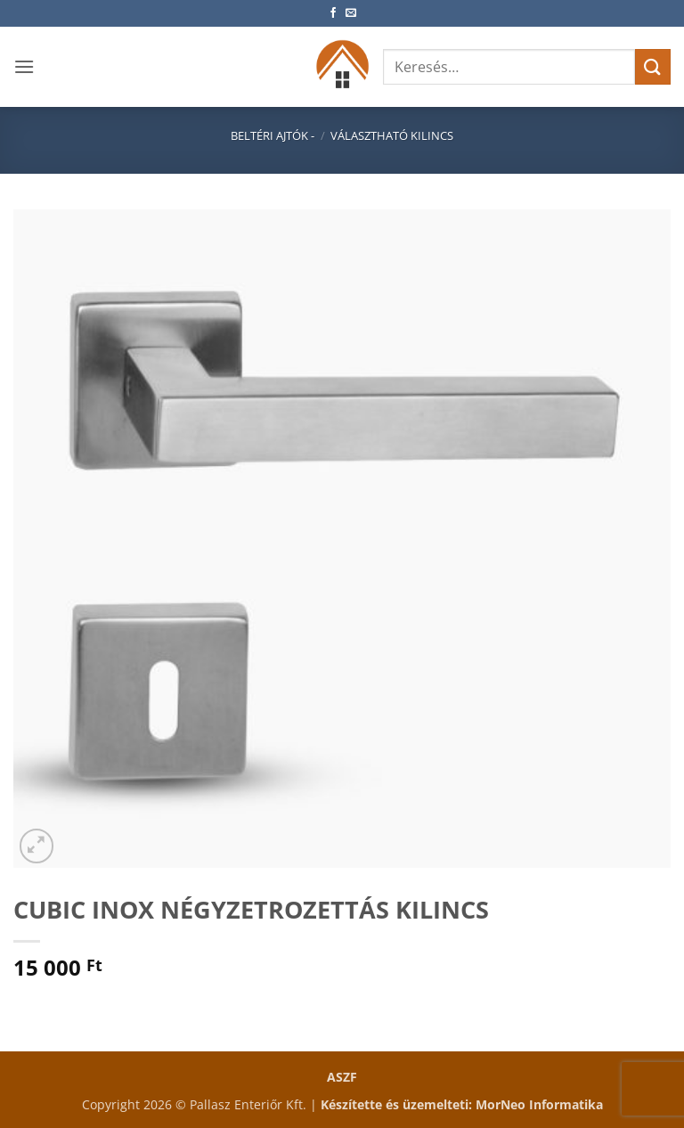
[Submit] (653, 66)
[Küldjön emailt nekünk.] (351, 13)
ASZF (342, 1076)
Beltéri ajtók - (272, 135)
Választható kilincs (391, 135)
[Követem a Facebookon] (333, 13)
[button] (24, 66)
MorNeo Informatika (539, 1104)
